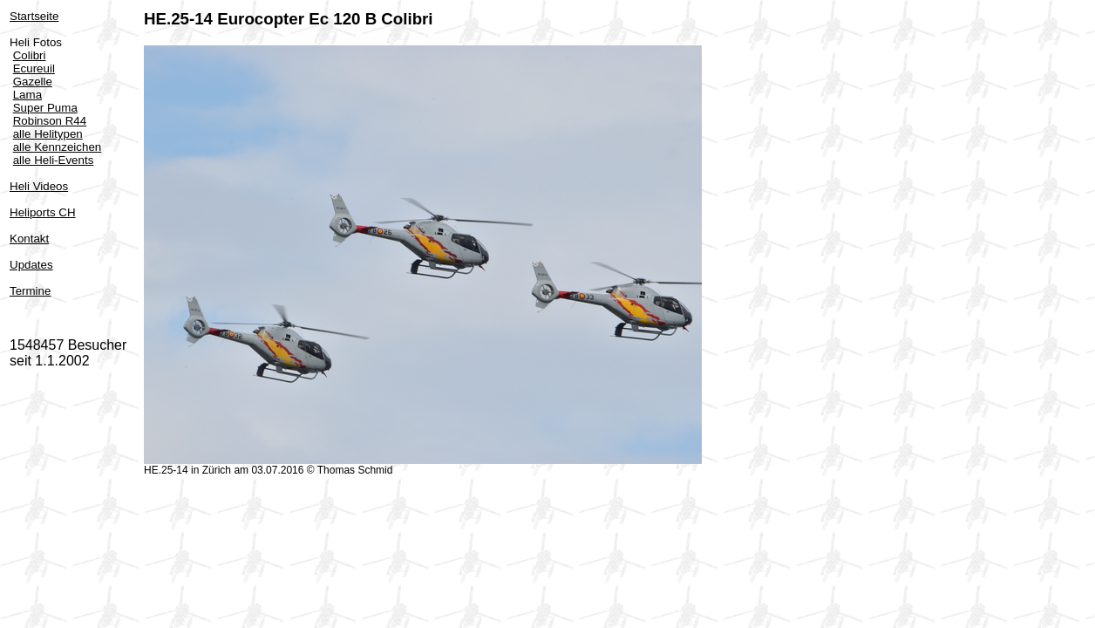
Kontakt (29, 238)
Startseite (34, 16)
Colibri (29, 55)
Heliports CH (43, 212)
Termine (30, 290)
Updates (31, 264)
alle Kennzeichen (57, 147)
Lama (27, 94)
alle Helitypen (48, 133)
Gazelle (32, 81)
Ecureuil (34, 68)
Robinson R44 (49, 120)
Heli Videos (39, 186)
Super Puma (45, 107)
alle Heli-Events (53, 160)
